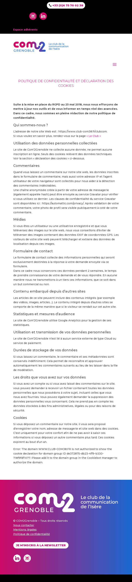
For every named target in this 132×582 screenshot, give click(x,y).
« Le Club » (93, 136)
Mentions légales (25, 529)
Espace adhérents (25, 29)
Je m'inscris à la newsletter (41, 545)
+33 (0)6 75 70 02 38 (67, 5)
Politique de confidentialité (31, 534)
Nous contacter (23, 525)
